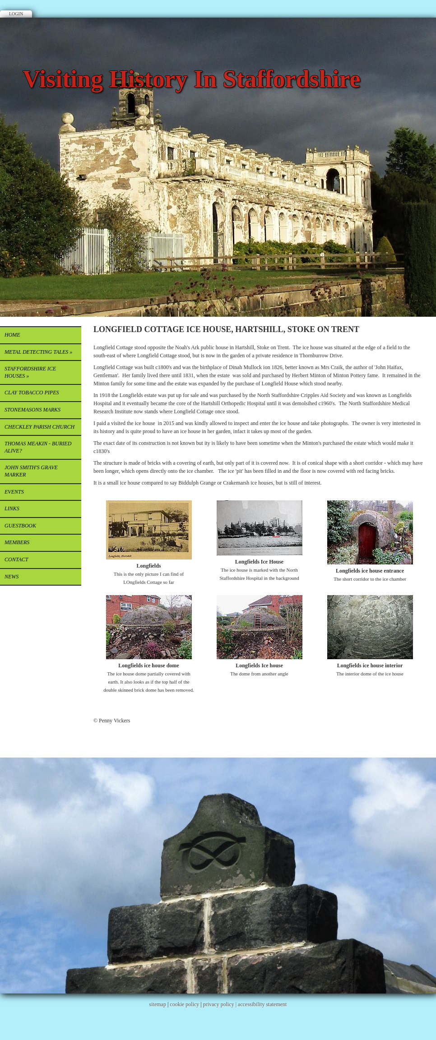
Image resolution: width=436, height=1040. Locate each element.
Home (12, 335)
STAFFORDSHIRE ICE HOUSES (30, 372)
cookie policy (184, 1004)
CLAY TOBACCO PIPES (32, 392)
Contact (16, 559)
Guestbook (20, 525)
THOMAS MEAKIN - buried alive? (38, 447)
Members (17, 542)
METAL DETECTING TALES (38, 352)
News (12, 576)
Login (16, 13)
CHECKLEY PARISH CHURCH (39, 427)
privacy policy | (220, 1004)
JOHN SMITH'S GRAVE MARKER (31, 471)
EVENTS (14, 492)
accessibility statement (262, 1004)
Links (12, 508)
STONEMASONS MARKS (32, 410)
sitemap (157, 1004)
